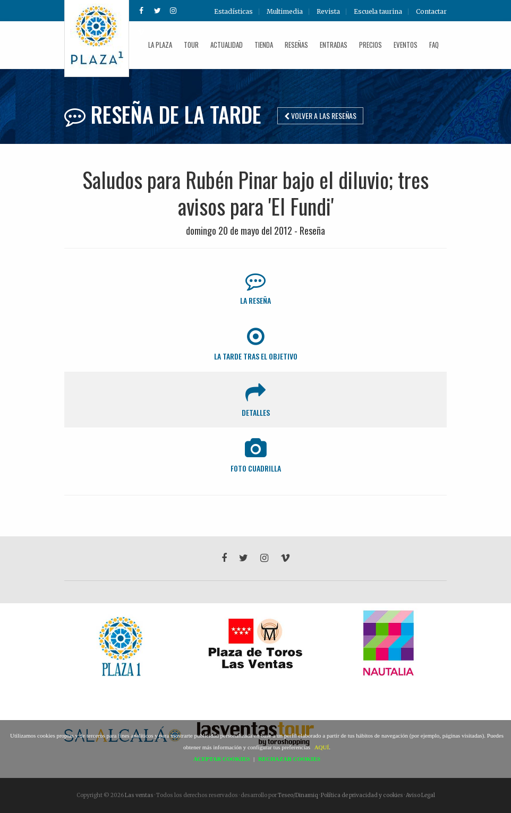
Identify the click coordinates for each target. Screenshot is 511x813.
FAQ (434, 44)
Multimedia (285, 11)
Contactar (431, 11)
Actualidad (226, 44)
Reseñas (296, 44)
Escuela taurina (378, 11)
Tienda (263, 44)
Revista (328, 11)
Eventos (406, 44)
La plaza (160, 44)
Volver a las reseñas (320, 115)
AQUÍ (321, 747)
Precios (370, 44)
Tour (191, 44)
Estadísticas (233, 11)
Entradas (333, 44)
